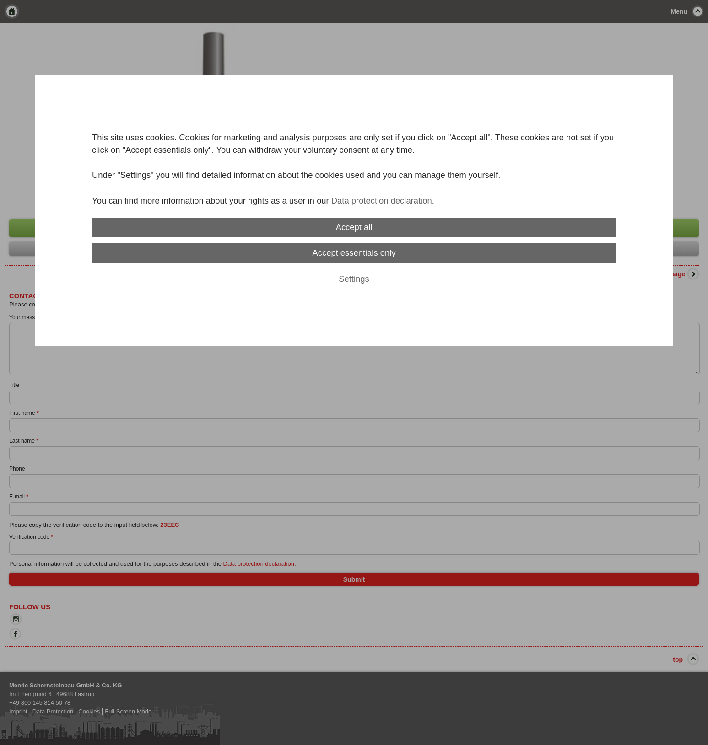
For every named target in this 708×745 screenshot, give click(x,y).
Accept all (354, 227)
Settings (354, 279)
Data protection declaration (381, 200)
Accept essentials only (354, 252)
